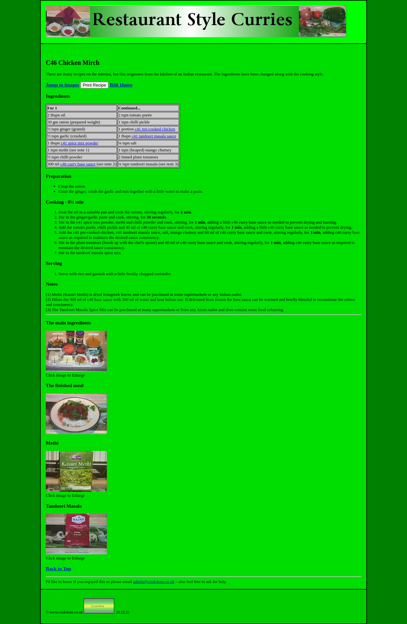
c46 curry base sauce (78, 164)
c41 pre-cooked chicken (155, 129)
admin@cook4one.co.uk (153, 581)
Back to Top (58, 568)
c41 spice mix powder (79, 143)
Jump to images (62, 84)
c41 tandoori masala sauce (154, 136)
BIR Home (121, 84)
